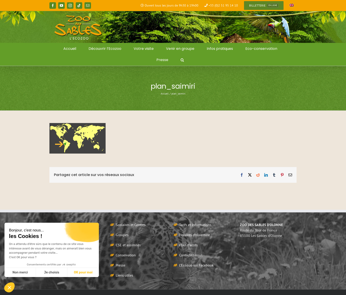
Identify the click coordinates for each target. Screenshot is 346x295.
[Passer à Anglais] (292, 6)
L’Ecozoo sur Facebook (196, 265)
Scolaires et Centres (131, 224)
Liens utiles (124, 275)
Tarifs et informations (195, 224)
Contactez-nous (191, 255)
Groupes (122, 235)
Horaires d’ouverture (194, 235)
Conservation (126, 255)
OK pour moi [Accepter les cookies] (83, 272)
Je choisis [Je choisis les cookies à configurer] (51, 272)
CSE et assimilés (128, 245)
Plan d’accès (188, 245)
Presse (120, 265)
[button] (182, 60)
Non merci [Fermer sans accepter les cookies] (20, 272)
